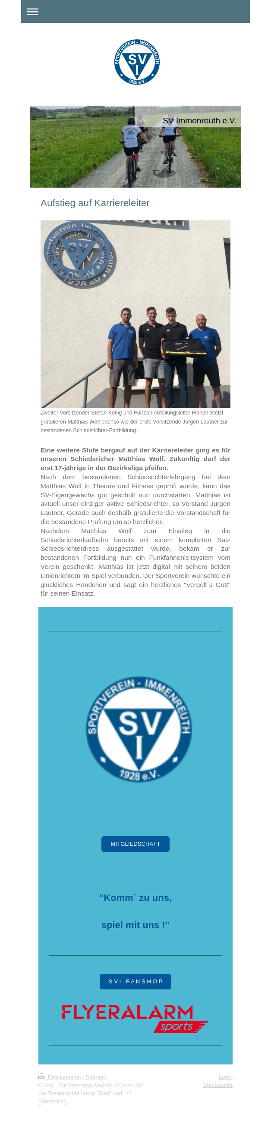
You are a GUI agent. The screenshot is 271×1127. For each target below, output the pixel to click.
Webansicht (218, 1085)
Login (226, 1077)
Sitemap (95, 1077)
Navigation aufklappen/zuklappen (135, 11)
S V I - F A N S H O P (136, 981)
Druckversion (60, 1077)
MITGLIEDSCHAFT (135, 844)
